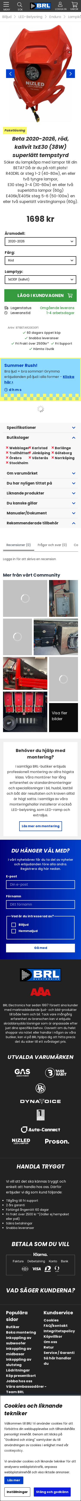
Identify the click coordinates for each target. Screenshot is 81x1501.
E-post (11, 876)
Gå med (40, 948)
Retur (49, 1347)
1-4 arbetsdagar (60, 313)
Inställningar (17, 1492)
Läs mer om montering (40, 826)
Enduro (55, 16)
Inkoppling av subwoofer (18, 1340)
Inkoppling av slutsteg (18, 1362)
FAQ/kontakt (56, 1325)
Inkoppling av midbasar (18, 1351)
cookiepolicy (13, 1451)
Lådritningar (18, 1370)
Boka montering (21, 1332)
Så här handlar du (57, 1361)
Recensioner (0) (18, 545)
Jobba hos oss (19, 1381)
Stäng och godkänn (52, 1492)
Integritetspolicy (59, 1331)
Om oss (50, 1341)
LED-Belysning (30, 16)
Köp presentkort (21, 1375)
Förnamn (13, 896)
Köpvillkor (53, 1336)
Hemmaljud (24, 931)
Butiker (12, 1326)
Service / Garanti (59, 1352)
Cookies (51, 1320)
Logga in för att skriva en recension (29, 559)
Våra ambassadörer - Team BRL (26, 1389)
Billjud (6, 16)
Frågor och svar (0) (52, 545)
